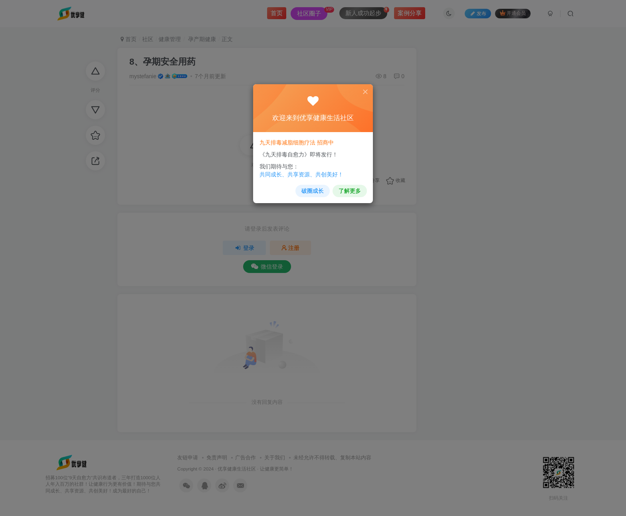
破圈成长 (312, 189)
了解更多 (348, 189)
